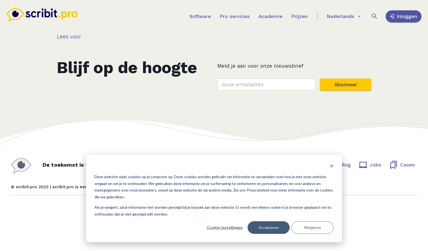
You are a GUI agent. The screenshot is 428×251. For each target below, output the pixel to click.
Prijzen (299, 16)
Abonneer (345, 85)
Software (200, 16)
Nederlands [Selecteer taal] (344, 16)
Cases (402, 165)
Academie (270, 16)
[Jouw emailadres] (266, 85)
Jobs (370, 165)
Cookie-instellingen (225, 227)
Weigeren (312, 227)
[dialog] (214, 198)
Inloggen (403, 16)
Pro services (235, 16)
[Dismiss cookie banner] (332, 166)
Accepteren (268, 227)
